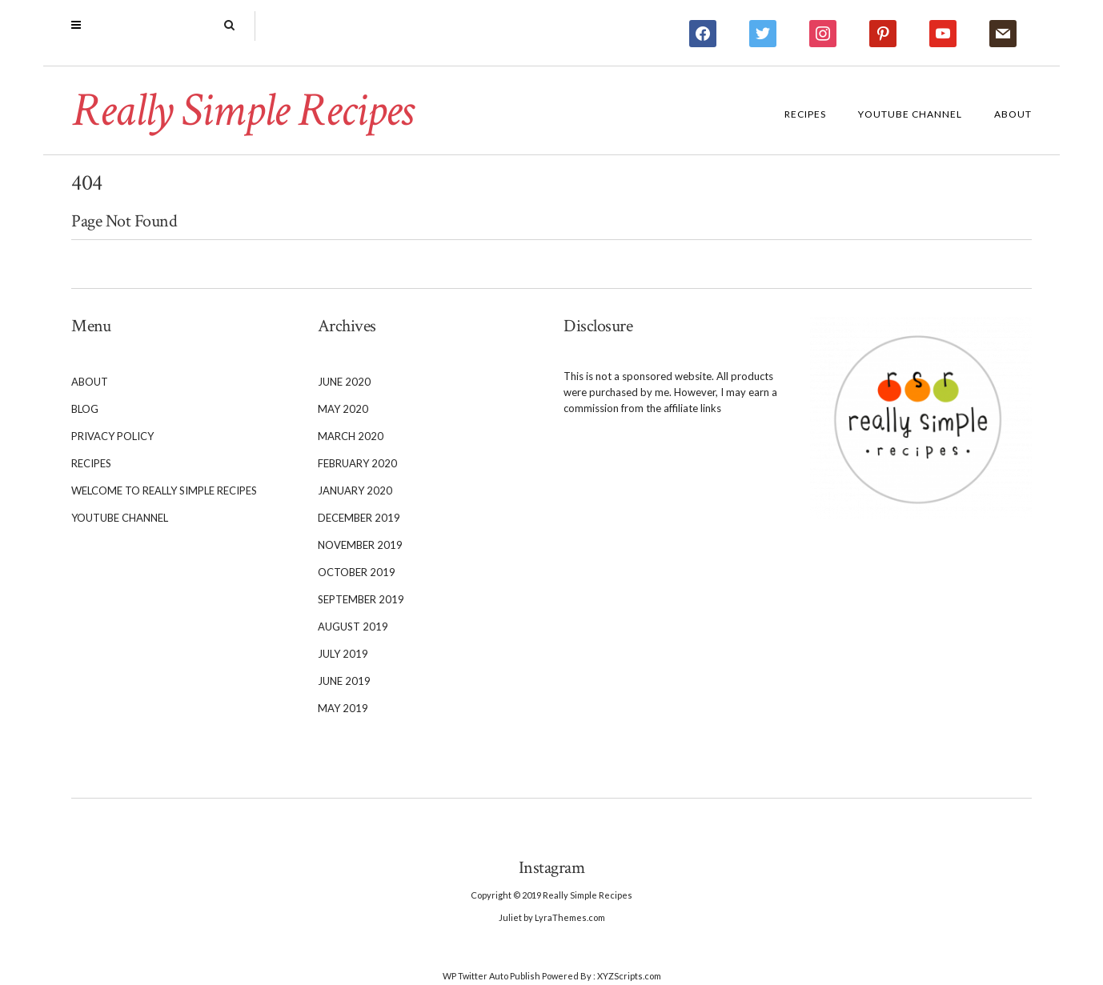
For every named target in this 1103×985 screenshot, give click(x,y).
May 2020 (343, 408)
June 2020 (344, 381)
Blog (84, 408)
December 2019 (359, 517)
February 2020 (357, 463)
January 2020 (355, 490)
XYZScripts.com (629, 976)
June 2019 (344, 681)
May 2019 (343, 708)
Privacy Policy (112, 436)
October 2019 (356, 572)
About (1013, 114)
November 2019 (360, 545)
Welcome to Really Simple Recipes (164, 490)
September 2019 (361, 599)
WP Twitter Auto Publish (491, 976)
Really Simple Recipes (241, 110)
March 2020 (350, 436)
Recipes (805, 114)
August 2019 (353, 626)
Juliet (510, 917)
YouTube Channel (910, 114)
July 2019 (343, 653)
